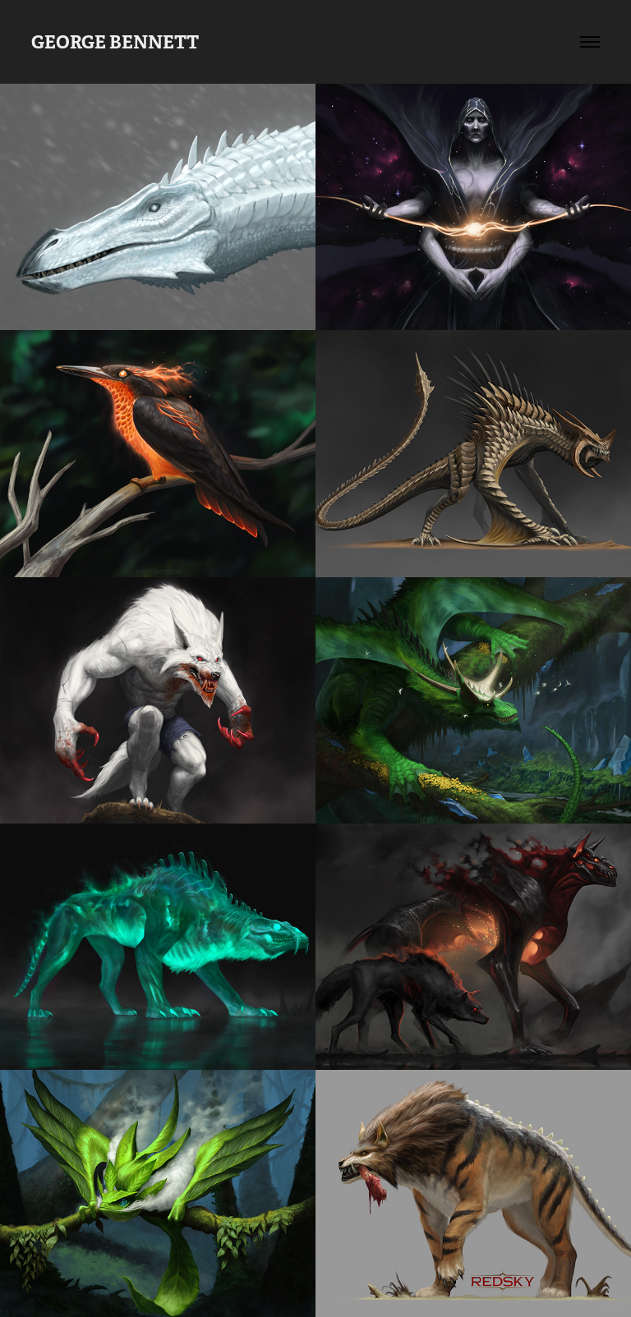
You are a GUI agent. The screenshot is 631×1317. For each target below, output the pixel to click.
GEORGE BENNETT (115, 41)
